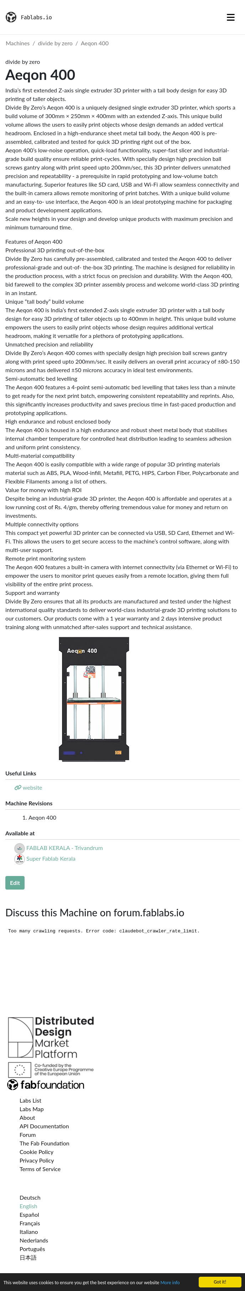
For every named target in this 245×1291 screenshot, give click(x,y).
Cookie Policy (36, 1151)
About (27, 1117)
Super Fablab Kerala (50, 858)
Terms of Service (40, 1168)
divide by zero (55, 43)
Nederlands (34, 1240)
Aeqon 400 (95, 43)
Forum (28, 1134)
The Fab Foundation (44, 1143)
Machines (18, 43)
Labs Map (32, 1108)
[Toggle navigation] (230, 17)
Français (30, 1223)
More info (169, 1283)
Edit (15, 882)
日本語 (28, 1257)
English (28, 1206)
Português (32, 1248)
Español (29, 1214)
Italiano (29, 1231)
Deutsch (30, 1197)
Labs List (30, 1100)
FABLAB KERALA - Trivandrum (64, 847)
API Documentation (44, 1126)
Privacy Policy (37, 1160)
